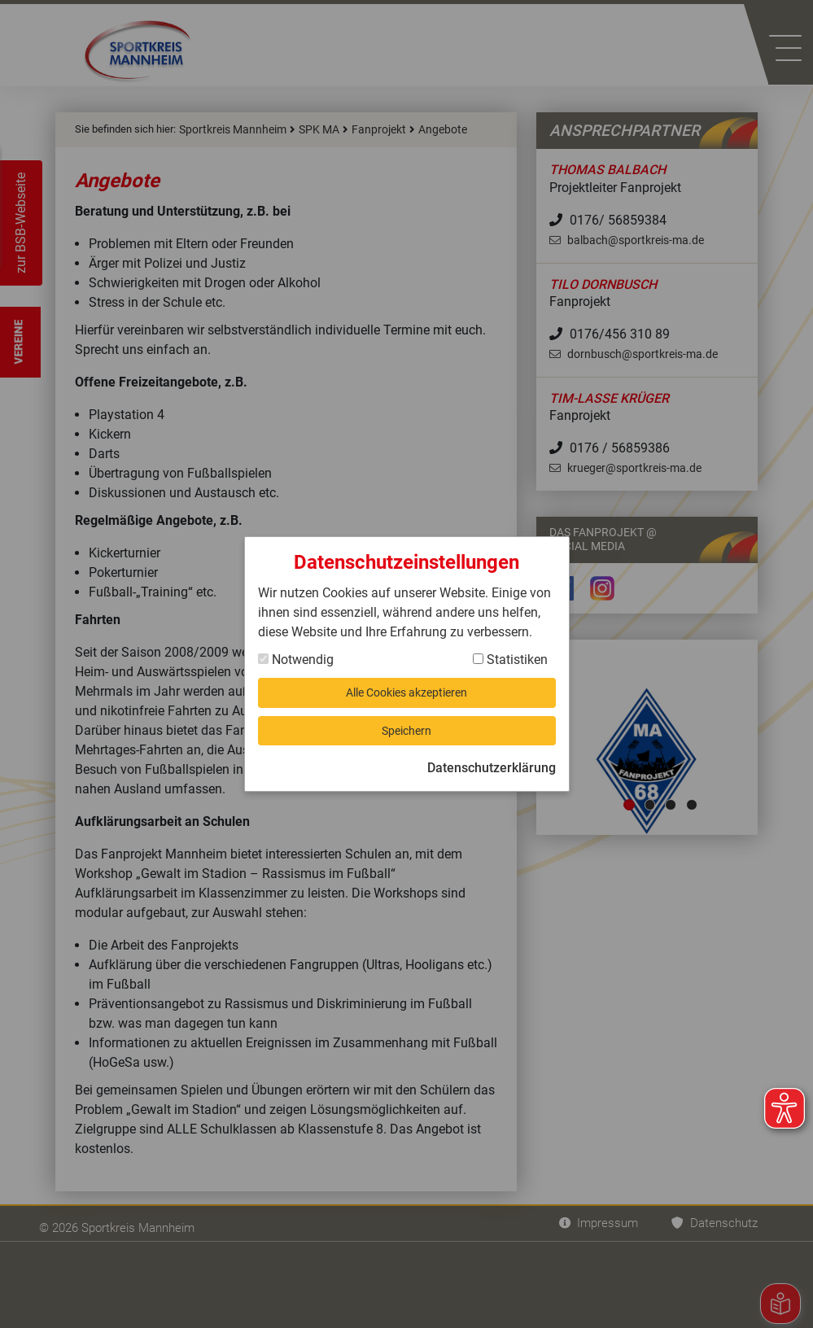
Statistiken (510, 654)
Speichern (406, 732)
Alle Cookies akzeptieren (406, 689)
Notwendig (296, 654)
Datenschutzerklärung (491, 773)
